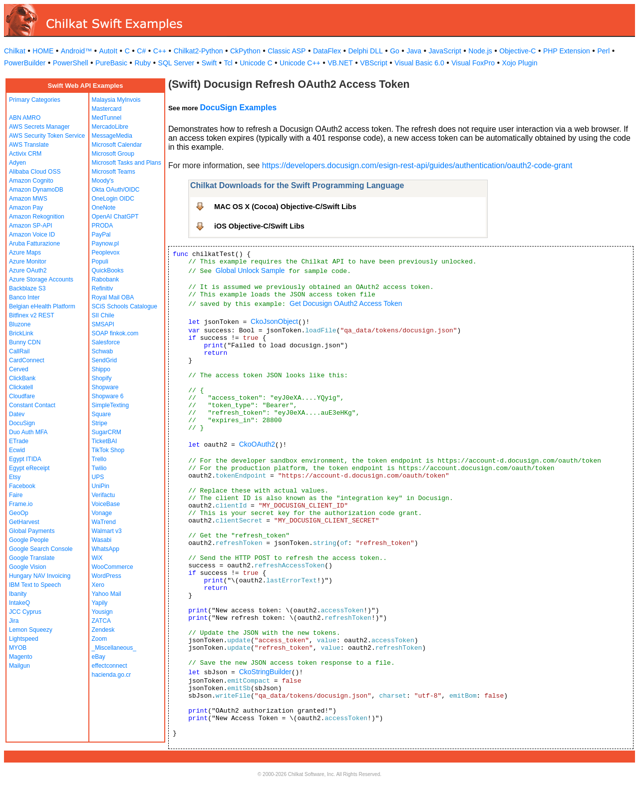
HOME (42, 51)
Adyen (17, 162)
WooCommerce (112, 566)
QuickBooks (108, 270)
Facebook (22, 486)
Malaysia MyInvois (116, 99)
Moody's (103, 180)
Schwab (102, 351)
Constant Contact (32, 405)
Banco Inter (24, 297)
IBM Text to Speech (35, 584)
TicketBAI (104, 441)
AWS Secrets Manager (39, 126)
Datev (16, 414)
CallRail (19, 351)
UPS (98, 477)
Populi (100, 261)
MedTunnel (107, 117)
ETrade (18, 441)
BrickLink (21, 333)
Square (101, 414)
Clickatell (21, 387)
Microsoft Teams (113, 171)
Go (394, 51)
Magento (20, 656)
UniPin (100, 486)
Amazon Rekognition (36, 216)
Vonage (102, 513)
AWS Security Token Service (47, 135)
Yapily (100, 602)
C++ (159, 51)
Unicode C (256, 63)
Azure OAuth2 (27, 270)
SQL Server (176, 63)
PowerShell (70, 63)
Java (413, 51)
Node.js (480, 51)
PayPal (101, 234)
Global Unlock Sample (250, 270)
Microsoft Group (113, 153)
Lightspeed (23, 638)
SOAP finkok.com (115, 333)
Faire (15, 495)
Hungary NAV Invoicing (39, 575)
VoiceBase (106, 504)
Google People (28, 539)
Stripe (99, 423)
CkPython (245, 51)
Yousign (102, 611)
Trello (99, 459)
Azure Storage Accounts (41, 279)
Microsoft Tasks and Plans (126, 162)
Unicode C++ (300, 63)
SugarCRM (106, 432)
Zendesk (103, 629)
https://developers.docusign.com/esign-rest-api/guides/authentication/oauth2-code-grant (417, 165)
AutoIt (108, 51)
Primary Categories (34, 99)
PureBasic (111, 63)
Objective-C (517, 51)
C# (141, 51)
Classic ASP (287, 51)
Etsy (14, 477)
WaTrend (104, 522)
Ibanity (17, 593)
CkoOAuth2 (257, 444)
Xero (98, 584)
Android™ (76, 51)
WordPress (106, 575)
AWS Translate (29, 144)
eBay (98, 656)
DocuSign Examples (238, 107)
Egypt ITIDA (25, 459)
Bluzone (19, 324)
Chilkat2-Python (198, 51)
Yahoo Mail (106, 593)
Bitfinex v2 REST (31, 315)
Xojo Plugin (520, 63)
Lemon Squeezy (30, 629)
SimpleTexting (110, 405)
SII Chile (103, 315)
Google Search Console (40, 548)
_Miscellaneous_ (114, 647)
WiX (97, 557)
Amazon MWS (28, 198)
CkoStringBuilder (265, 672)
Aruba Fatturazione (34, 243)
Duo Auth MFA (28, 432)
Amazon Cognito (31, 180)
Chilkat (14, 51)
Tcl (228, 63)
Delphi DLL (365, 51)
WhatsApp (105, 548)
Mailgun (19, 665)
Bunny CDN (24, 342)
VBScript (373, 63)
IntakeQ (19, 602)
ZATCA (101, 620)
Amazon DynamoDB (36, 189)
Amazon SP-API (30, 225)
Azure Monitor (27, 261)
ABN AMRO (24, 117)
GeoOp (18, 513)
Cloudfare (22, 396)
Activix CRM (25, 153)
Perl (603, 51)
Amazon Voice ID (32, 234)
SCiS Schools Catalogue (124, 306)
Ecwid (17, 450)
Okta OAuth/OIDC (116, 189)
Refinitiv (102, 288)
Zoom (99, 638)
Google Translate (31, 557)
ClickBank (22, 378)
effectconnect (109, 665)
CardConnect (26, 360)
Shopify (102, 378)
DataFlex (327, 51)
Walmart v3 (107, 530)
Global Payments (31, 530)
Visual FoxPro (473, 63)
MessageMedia (112, 135)
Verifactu (103, 495)
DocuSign (22, 423)
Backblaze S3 (27, 288)
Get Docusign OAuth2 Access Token (346, 303)
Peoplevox (106, 252)
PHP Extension (566, 51)
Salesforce (106, 342)
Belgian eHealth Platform (42, 306)
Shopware (105, 387)
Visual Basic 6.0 (419, 63)
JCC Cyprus (25, 611)
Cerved (18, 369)
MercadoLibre (110, 126)
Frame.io (20, 504)
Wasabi (102, 539)
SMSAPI (103, 324)
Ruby (142, 63)
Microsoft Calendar (117, 144)
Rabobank (105, 279)
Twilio (99, 468)
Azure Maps (25, 252)
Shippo (101, 369)
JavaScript (445, 51)
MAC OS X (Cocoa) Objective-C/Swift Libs (285, 207)
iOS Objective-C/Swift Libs (259, 226)
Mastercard (107, 108)
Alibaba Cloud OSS (34, 171)
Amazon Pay (26, 207)
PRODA (102, 225)
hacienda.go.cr (111, 674)
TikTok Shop (108, 450)
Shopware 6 (108, 396)
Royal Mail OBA (113, 297)
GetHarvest (24, 522)
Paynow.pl (105, 243)
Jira (13, 620)
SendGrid (104, 360)
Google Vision (27, 566)
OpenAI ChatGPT (115, 216)
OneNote (104, 207)
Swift (209, 63)
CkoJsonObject (274, 321)
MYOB (17, 647)
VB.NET (340, 63)
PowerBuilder (24, 63)
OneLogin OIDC (113, 198)
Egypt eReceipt (29, 468)
